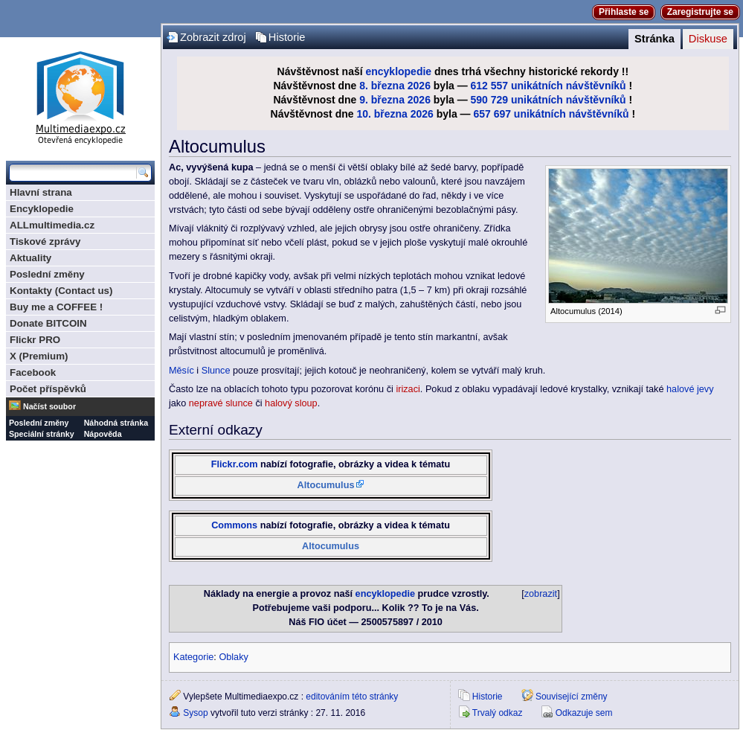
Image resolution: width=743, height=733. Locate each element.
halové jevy (689, 389)
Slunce (216, 370)
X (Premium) (39, 356)
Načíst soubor (49, 406)
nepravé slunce (221, 403)
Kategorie (193, 657)
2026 (419, 86)
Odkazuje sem (584, 713)
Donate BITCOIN (48, 323)
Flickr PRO (35, 339)
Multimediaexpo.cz (80, 95)
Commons (234, 525)
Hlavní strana (41, 192)
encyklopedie (398, 71)
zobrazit (540, 594)
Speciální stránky (41, 433)
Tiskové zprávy (45, 241)
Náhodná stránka (116, 422)
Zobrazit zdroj (213, 37)
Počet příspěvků (48, 388)
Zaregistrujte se (700, 12)
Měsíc (181, 370)
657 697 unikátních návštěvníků (550, 114)
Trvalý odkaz (497, 713)
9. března (382, 100)
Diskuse (708, 39)
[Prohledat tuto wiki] (73, 172)
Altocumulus (326, 485)
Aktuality (30, 257)
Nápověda (103, 433)
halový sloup (291, 403)
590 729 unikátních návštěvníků (548, 100)
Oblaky (233, 657)
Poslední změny (47, 274)
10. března (381, 114)
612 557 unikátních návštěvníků (548, 86)
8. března (382, 86)
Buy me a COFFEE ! (56, 307)
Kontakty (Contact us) (61, 290)
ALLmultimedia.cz (52, 225)
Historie (287, 37)
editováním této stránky (352, 696)
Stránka (654, 39)
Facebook (33, 372)
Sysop (195, 713)
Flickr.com (234, 464)
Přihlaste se (624, 12)
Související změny (571, 696)
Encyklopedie (42, 208)
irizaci (407, 389)
